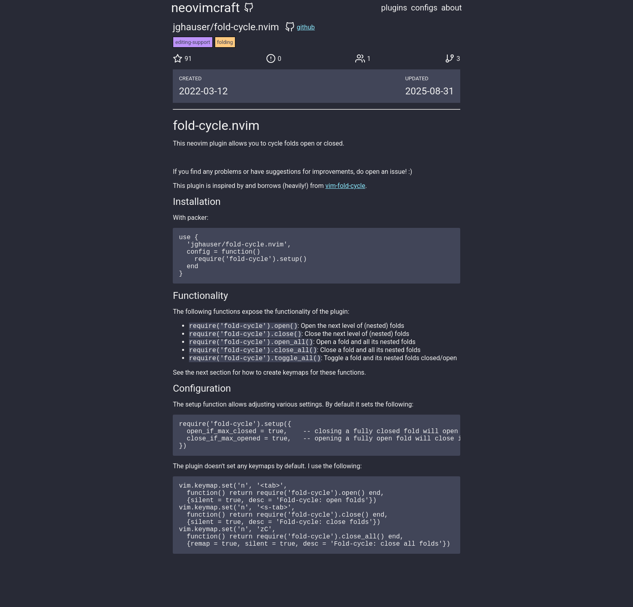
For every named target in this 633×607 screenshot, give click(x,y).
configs (424, 8)
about (451, 8)
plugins (394, 8)
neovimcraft (205, 7)
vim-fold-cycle (345, 186)
